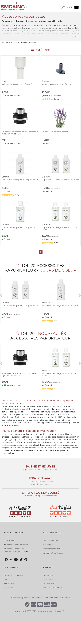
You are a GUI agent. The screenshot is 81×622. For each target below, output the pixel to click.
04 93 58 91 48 (11, 540)
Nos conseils (9, 583)
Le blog (7, 579)
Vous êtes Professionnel (52, 587)
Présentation (48, 575)
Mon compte (48, 544)
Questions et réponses (13, 575)
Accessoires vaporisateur (28, 42)
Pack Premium (49, 583)
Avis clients (8, 588)
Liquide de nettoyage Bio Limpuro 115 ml (20, 180)
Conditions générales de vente (57, 598)
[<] (1, 295)
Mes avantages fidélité (52, 549)
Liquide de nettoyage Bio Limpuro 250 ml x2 (59, 228)
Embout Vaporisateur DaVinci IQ (57, 84)
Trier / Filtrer (40, 49)
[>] (79, 295)
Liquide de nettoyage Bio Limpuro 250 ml (19, 228)
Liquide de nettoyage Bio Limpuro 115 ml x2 (60, 181)
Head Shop (11, 42)
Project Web (60, 611)
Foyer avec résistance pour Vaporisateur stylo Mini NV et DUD (20, 133)
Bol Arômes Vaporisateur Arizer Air (17, 84)
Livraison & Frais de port (53, 553)
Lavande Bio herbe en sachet (55, 132)
